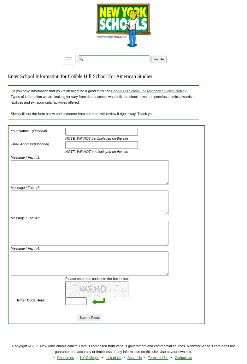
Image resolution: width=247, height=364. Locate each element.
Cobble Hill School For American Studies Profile (148, 91)
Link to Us (113, 358)
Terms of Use (158, 358)
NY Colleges (89, 358)
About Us (134, 358)
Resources (65, 358)
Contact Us (183, 358)
